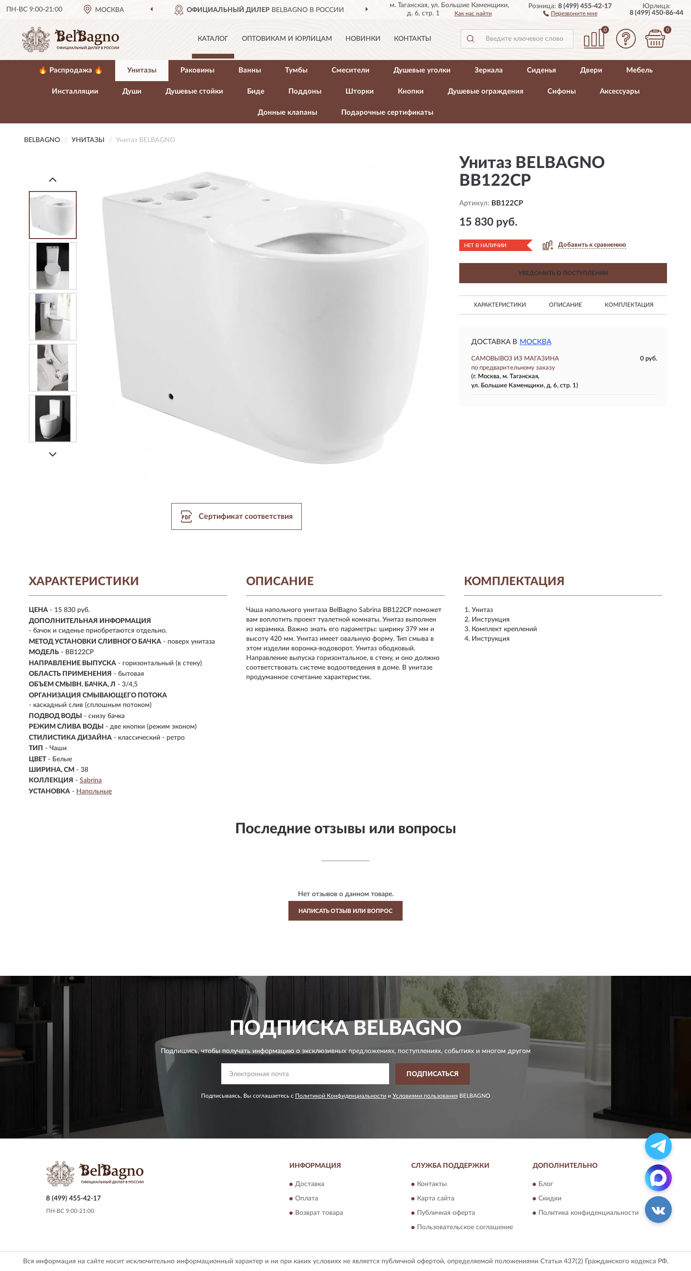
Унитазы (141, 70)
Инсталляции (75, 91)
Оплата (306, 1199)
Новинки (363, 39)
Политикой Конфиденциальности (340, 1096)
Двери (591, 70)
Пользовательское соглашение (465, 1227)
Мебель (639, 70)
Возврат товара (319, 1213)
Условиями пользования (425, 1096)
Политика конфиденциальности (588, 1213)
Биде (255, 91)
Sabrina (91, 780)
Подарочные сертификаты (387, 112)
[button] (570, 13)
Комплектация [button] (629, 305)
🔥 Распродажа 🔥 (70, 70)
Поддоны (305, 91)
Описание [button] (565, 305)
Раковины (197, 70)
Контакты (412, 39)
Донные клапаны (287, 112)
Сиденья (541, 70)
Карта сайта (435, 1199)
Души (132, 91)
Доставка (309, 1184)
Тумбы (296, 70)
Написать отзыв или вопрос (345, 911)
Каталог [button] (213, 39)
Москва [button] (535, 342)
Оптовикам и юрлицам (287, 39)
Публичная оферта (446, 1213)
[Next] (53, 454)
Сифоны (562, 91)
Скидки (549, 1199)
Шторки (360, 91)
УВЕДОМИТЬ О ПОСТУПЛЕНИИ (563, 273)
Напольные (94, 791)
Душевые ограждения (486, 91)
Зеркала (489, 70)
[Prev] (53, 179)
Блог (545, 1184)
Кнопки (411, 91)
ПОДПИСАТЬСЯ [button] (432, 1074)
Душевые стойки (194, 91)
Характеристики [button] (500, 305)
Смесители (350, 70)
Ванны (249, 70)
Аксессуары (620, 91)
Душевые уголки (422, 70)
